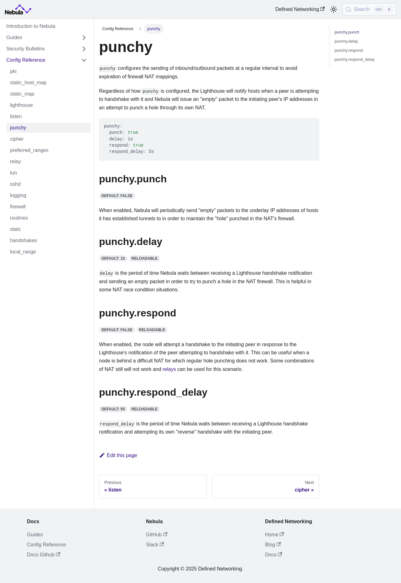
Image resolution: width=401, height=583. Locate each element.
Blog (273, 544)
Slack (155, 544)
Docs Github (43, 554)
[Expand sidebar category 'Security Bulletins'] (84, 49)
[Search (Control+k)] (369, 9)
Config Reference (46, 544)
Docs (273, 554)
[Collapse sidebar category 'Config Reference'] (84, 60)
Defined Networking (300, 9)
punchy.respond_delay (355, 59)
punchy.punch (347, 32)
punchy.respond (349, 50)
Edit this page (118, 455)
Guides (35, 534)
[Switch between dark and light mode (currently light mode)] (334, 9)
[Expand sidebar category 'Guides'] (84, 38)
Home (274, 534)
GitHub (156, 534)
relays (169, 369)
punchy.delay (346, 41)
